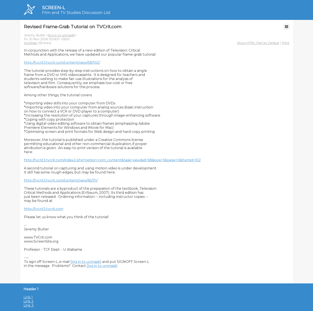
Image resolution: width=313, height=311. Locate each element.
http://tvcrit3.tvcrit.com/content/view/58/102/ (62, 63)
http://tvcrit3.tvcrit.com (43, 209)
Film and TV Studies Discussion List (76, 12)
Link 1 (28, 297)
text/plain (31, 43)
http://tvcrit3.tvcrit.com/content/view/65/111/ (61, 180)
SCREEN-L (53, 7)
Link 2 (29, 301)
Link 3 (29, 305)
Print (285, 43)
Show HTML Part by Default (258, 43)
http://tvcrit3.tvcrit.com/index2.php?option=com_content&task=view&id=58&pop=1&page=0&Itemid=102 (112, 160)
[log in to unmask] (61, 35)
